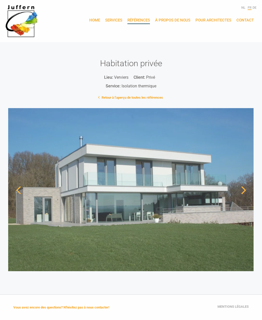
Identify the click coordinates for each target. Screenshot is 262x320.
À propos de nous (172, 20)
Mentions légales (233, 306)
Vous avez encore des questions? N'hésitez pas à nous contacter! (61, 307)
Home (94, 20)
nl (243, 7)
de (254, 7)
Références (138, 20)
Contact (245, 20)
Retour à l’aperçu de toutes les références (131, 97)
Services (113, 20)
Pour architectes (213, 20)
